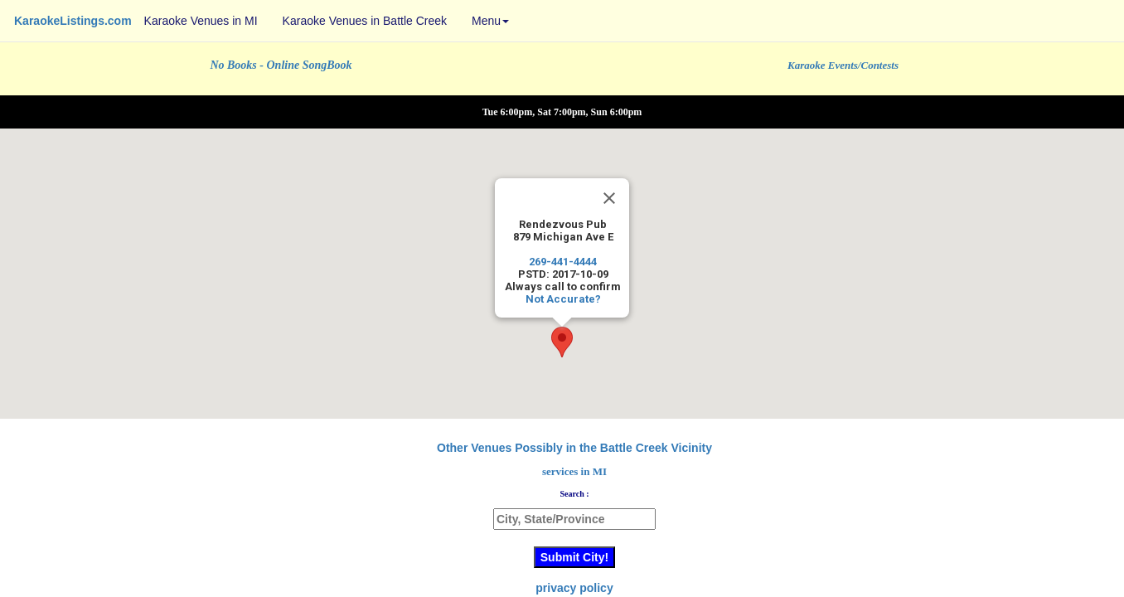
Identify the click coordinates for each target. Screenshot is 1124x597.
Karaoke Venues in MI (201, 20)
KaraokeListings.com (73, 20)
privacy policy (574, 588)
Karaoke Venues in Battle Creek (365, 20)
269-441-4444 (563, 261)
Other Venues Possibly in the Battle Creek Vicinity (574, 447)
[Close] (609, 198)
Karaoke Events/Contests (843, 65)
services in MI (574, 471)
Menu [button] (490, 20)
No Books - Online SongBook (280, 65)
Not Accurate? (563, 299)
